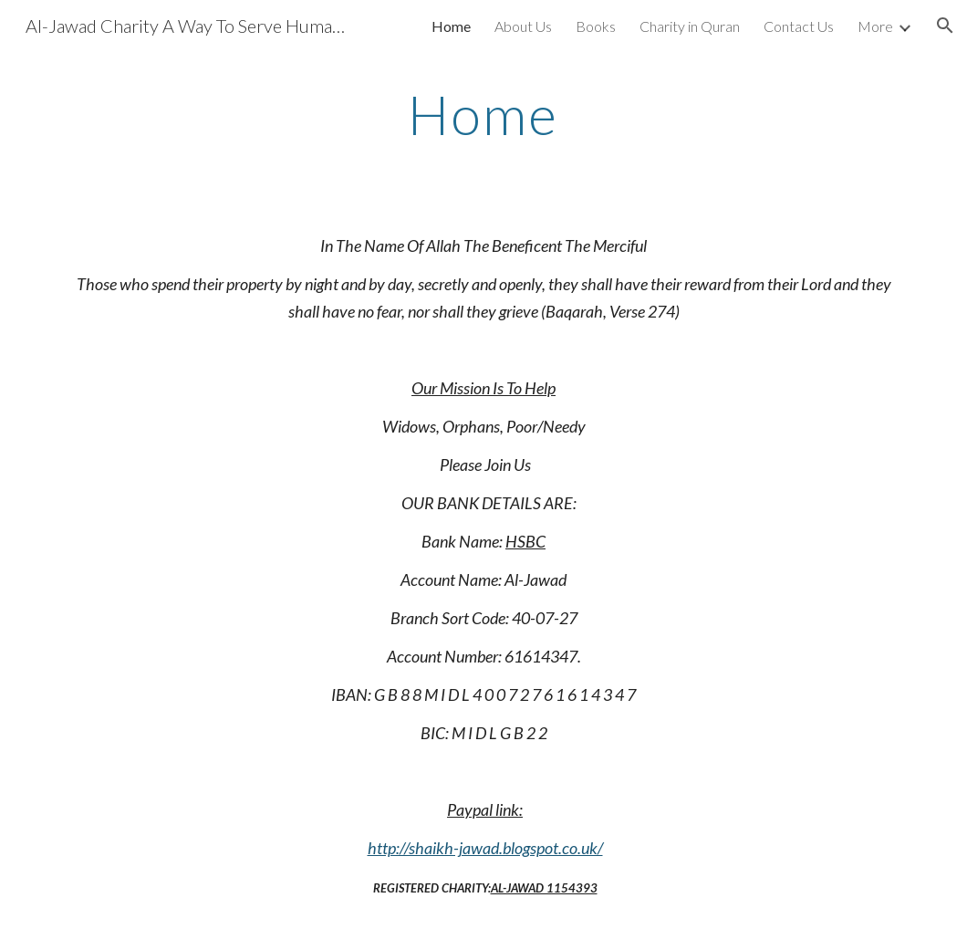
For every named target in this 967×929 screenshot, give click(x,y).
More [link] (875, 26)
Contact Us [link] (799, 26)
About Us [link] (523, 26)
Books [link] (596, 26)
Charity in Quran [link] (689, 26)
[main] (484, 114)
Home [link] (451, 26)
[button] (945, 25)
